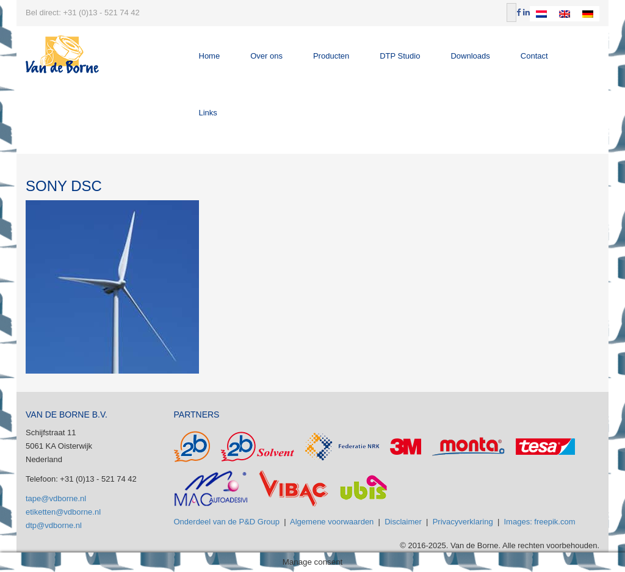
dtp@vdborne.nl (54, 525)
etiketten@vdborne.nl (63, 511)
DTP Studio (400, 55)
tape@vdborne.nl (56, 498)
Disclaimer (403, 521)
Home (209, 55)
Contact (534, 55)
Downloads (470, 55)
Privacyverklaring (463, 521)
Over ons (266, 55)
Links (208, 112)
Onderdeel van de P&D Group (227, 521)
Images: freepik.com (540, 521)
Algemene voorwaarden (332, 521)
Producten (331, 55)
